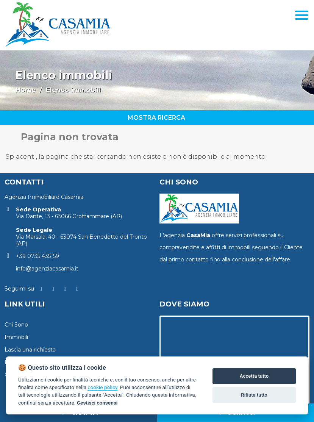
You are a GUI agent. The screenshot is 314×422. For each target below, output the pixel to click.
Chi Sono (16, 324)
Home (26, 90)
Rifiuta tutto (254, 395)
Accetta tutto (254, 376)
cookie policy (102, 387)
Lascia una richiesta (30, 349)
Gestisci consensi (97, 403)
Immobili (16, 337)
